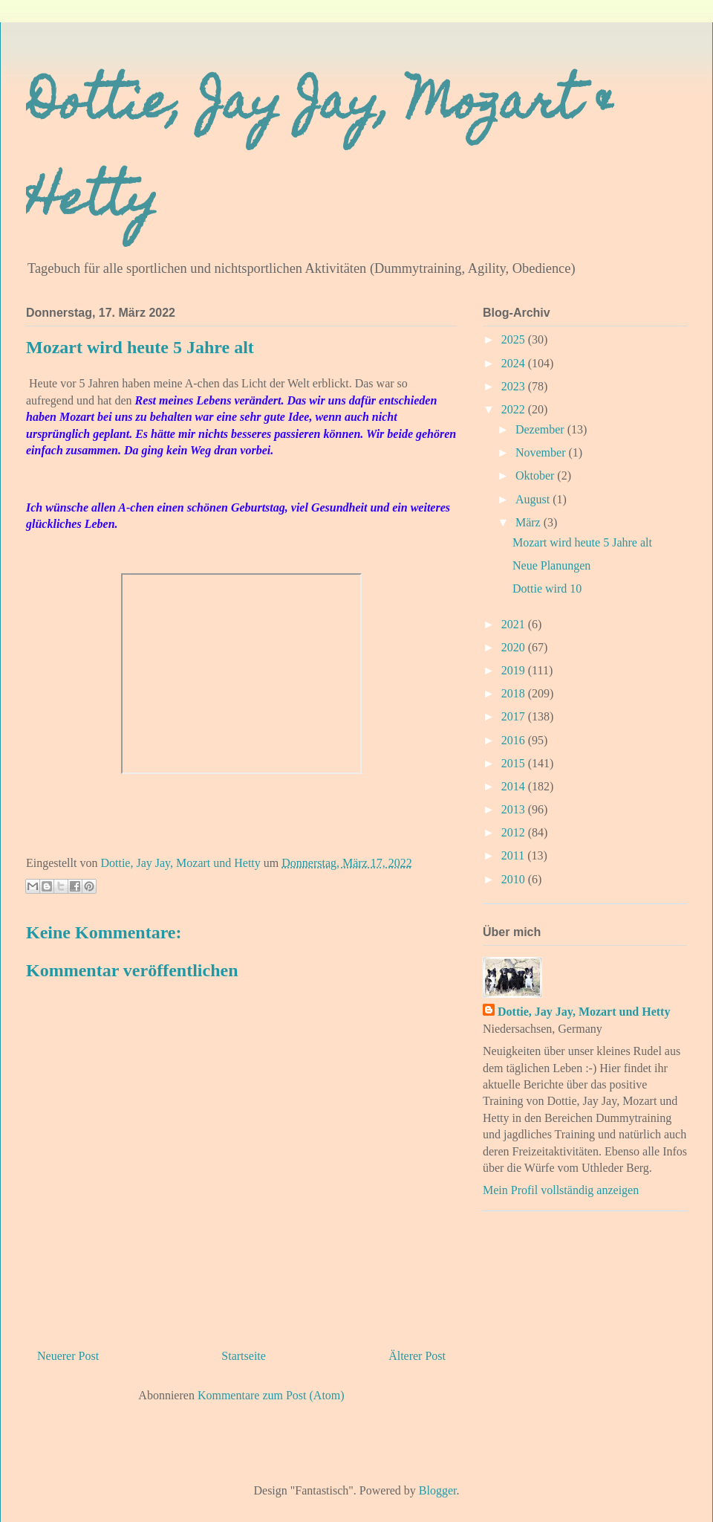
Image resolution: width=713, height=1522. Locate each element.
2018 (514, 693)
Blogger (438, 1490)
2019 (514, 670)
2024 (514, 363)
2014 (514, 786)
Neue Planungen (551, 565)
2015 (514, 763)
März (529, 522)
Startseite (243, 1356)
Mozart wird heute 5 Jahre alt (582, 542)
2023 (514, 386)
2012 (514, 832)
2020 (514, 647)
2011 (514, 855)
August (534, 499)
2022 (514, 409)
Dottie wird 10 (547, 588)
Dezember (541, 429)
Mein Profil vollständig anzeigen (561, 1190)
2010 (514, 879)
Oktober (536, 475)
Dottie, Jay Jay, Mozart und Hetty (584, 1011)
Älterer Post (417, 1356)
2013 (514, 809)
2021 (514, 624)
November (542, 452)
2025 (514, 339)
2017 (514, 716)
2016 (514, 740)
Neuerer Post (68, 1356)
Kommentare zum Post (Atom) (271, 1395)
